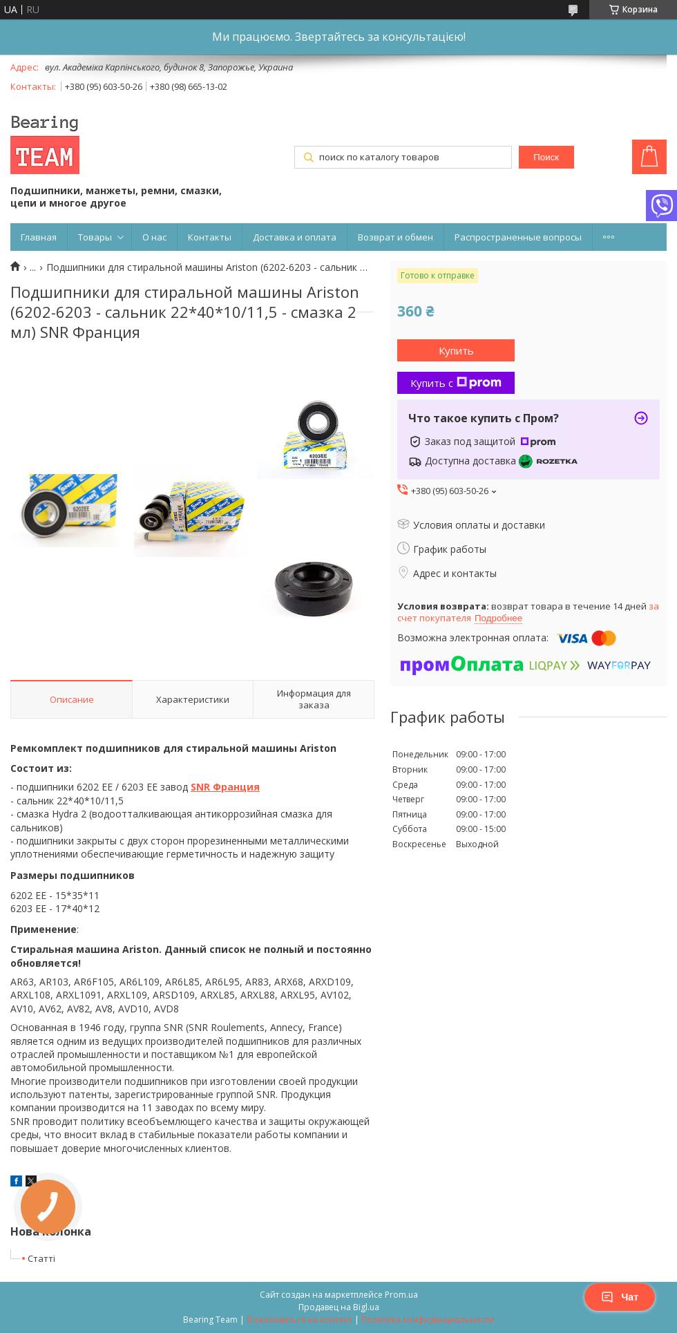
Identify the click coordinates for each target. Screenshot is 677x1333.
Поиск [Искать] (546, 157)
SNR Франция (225, 786)
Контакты (209, 237)
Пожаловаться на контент (299, 1319)
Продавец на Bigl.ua (338, 1307)
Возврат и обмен (395, 237)
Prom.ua (401, 1295)
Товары (95, 237)
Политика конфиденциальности (427, 1319)
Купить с (456, 383)
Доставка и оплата (294, 237)
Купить (456, 350)
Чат (619, 1297)
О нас (154, 237)
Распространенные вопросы (518, 237)
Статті (41, 1258)
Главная (39, 237)
